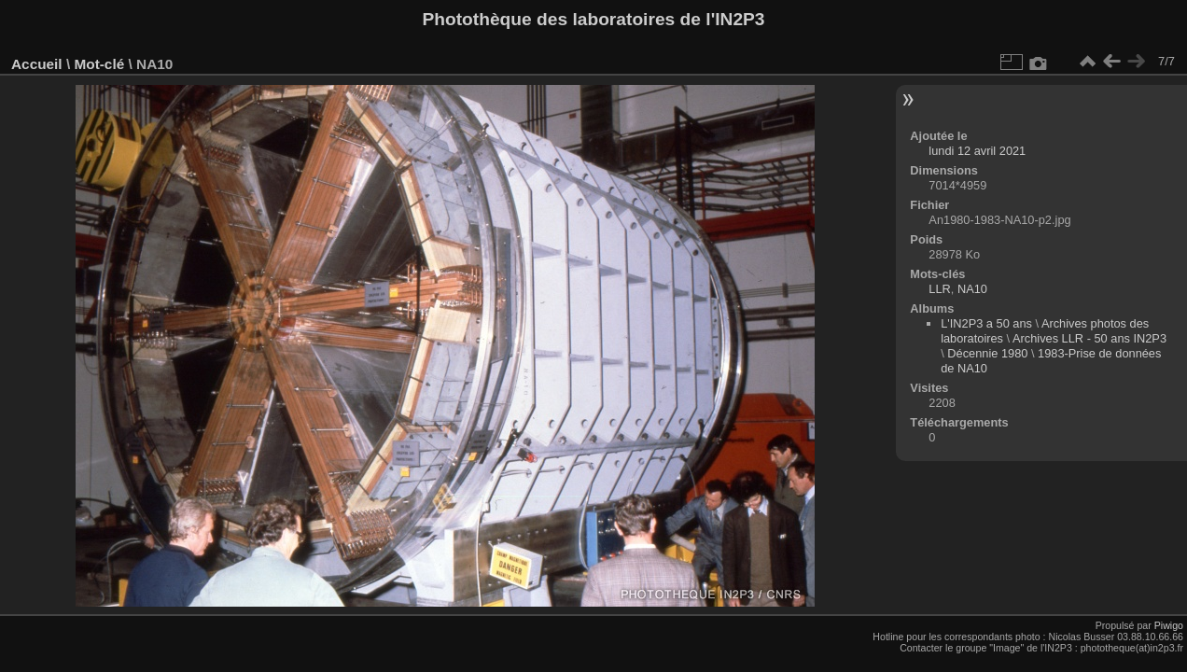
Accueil (37, 64)
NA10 (972, 289)
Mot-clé (99, 64)
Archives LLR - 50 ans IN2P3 (1089, 338)
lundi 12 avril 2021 (977, 151)
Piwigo (1168, 625)
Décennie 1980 (987, 353)
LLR (939, 289)
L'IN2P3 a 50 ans (986, 323)
